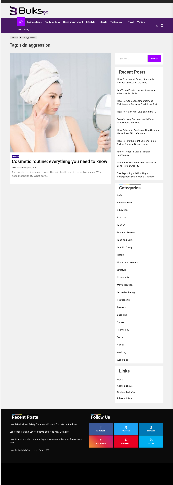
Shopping (122, 314)
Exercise (121, 217)
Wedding (121, 352)
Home (120, 379)
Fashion (15, 156)
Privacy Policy (124, 398)
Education (122, 210)
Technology (117, 22)
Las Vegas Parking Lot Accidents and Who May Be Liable (136, 92)
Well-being (24, 29)
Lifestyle (91, 22)
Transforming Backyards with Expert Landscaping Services (136, 121)
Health (120, 254)
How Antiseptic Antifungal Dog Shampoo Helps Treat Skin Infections (138, 132)
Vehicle (141, 22)
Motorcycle (123, 277)
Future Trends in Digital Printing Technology (133, 153)
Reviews (121, 307)
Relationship (123, 299)
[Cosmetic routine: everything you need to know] (60, 102)
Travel (131, 22)
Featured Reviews (126, 232)
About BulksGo (125, 385)
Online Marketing (126, 292)
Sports (103, 22)
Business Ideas (34, 22)
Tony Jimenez (17, 173)
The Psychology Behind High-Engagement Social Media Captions (135, 175)
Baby (119, 195)
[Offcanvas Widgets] (12, 26)
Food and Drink (52, 22)
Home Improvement (73, 22)
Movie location (125, 284)
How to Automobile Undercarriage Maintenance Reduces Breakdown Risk (137, 102)
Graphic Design (125, 247)
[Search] (162, 26)
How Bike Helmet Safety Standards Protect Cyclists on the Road (135, 81)
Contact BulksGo (126, 392)
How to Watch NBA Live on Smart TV (136, 111)
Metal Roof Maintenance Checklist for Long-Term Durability (137, 164)
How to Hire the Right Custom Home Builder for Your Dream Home (136, 142)
